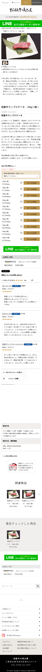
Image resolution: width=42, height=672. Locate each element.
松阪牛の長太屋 (6, 28)
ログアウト (6, 642)
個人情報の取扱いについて (26, 648)
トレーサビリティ (8, 613)
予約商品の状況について (10, 622)
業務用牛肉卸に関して (25, 642)
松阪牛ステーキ (31, 28)
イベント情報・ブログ (9, 617)
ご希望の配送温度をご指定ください (14, 173)
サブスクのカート (37, 2)
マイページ (16, 2)
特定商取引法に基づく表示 (26, 645)
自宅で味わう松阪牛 (19, 28)
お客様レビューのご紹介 (10, 630)
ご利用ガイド (6, 609)
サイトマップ (7, 651)
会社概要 (6, 648)
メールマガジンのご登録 (10, 626)
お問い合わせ (7, 645)
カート (26, 2)
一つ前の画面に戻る (10, 456)
